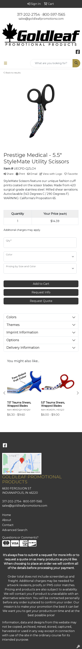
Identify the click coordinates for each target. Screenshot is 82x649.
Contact (8, 525)
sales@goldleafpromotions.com (41, 18)
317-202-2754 (28, 14)
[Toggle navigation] (5, 63)
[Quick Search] (51, 63)
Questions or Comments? (20, 537)
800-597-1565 (54, 14)
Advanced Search (14, 530)
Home (6, 515)
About (6, 520)
